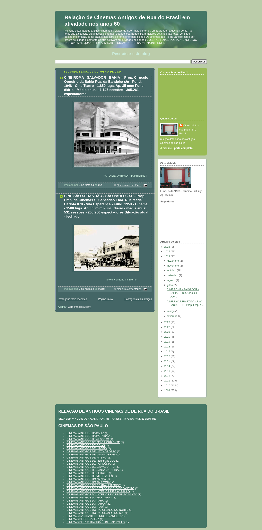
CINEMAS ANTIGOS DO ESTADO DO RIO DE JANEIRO (100, 488)
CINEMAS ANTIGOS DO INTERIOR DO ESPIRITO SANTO (102, 494)
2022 (167, 327)
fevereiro (172, 316)
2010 (167, 385)
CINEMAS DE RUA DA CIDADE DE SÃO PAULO (96, 522)
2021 (167, 331)
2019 (167, 341)
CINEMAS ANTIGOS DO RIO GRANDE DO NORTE (97, 509)
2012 (167, 376)
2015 (167, 361)
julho (170, 285)
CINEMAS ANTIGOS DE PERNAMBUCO (91, 460)
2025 (167, 251)
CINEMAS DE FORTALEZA (83, 519)
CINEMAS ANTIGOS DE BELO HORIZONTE (93, 442)
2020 (167, 336)
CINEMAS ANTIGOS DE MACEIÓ (87, 448)
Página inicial (105, 299)
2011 (167, 380)
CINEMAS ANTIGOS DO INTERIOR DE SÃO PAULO (98, 491)
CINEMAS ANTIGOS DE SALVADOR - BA (91, 466)
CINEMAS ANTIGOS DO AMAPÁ (86, 479)
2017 (167, 351)
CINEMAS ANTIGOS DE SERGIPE (87, 472)
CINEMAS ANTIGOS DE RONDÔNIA (89, 463)
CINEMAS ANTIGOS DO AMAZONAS (89, 482)
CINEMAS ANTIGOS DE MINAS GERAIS (91, 454)
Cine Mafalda (191, 125)
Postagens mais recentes (72, 299)
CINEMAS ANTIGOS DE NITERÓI (87, 457)
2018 (167, 346)
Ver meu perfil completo (178, 148)
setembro (173, 275)
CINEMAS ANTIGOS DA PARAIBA (87, 436)
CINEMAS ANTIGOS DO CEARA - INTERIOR (94, 485)
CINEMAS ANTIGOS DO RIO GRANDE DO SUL (95, 512)
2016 (167, 356)
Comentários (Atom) (79, 306)
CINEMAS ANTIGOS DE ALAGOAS (88, 439)
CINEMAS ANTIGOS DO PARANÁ (87, 503)
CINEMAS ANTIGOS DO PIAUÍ (85, 506)
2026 (167, 246)
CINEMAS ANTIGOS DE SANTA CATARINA (93, 469)
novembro (173, 265)
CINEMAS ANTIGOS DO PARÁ (85, 500)
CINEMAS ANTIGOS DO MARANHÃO (89, 497)
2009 (167, 390)
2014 (167, 366)
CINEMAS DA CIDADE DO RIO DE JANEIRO (94, 516)
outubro (172, 270)
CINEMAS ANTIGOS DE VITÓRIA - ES (90, 476)
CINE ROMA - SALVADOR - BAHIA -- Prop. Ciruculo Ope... (183, 293)
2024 (167, 256)
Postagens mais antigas (138, 299)
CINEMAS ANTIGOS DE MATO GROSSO (91, 451)
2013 (167, 371)
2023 (167, 322)
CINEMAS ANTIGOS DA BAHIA (85, 433)
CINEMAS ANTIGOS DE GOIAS (86, 445)
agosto (171, 280)
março (171, 311)
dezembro (173, 260)
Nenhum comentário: (129, 185)
